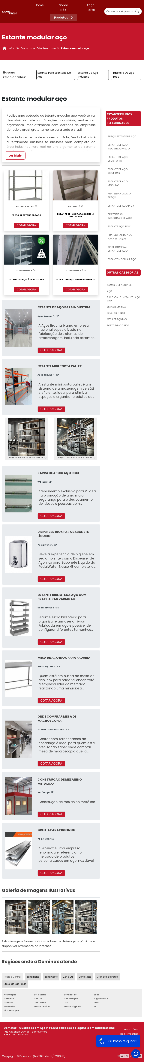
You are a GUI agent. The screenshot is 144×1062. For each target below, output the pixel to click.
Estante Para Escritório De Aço (54, 75)
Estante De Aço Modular (118, 183)
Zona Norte (33, 976)
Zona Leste (85, 976)
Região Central (12, 976)
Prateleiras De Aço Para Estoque (120, 236)
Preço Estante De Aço (122, 136)
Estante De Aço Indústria (88, 75)
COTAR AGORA (26, 225)
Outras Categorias (122, 272)
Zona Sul (68, 976)
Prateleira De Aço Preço (123, 75)
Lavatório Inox (116, 313)
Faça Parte (91, 7)
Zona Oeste (51, 976)
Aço (109, 291)
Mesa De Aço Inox (117, 319)
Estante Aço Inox (119, 226)
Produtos (64, 17)
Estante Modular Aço (122, 259)
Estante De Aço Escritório (118, 159)
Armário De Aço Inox (119, 284)
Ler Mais (15, 155)
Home (39, 5)
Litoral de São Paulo (15, 984)
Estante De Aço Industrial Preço (119, 146)
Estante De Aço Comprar (118, 171)
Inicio (127, 1029)
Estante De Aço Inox (121, 206)
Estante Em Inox (116, 306)
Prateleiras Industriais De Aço (120, 216)
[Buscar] (137, 11)
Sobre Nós (63, 7)
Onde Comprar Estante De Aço (118, 249)
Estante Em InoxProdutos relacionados (119, 118)
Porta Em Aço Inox (118, 325)
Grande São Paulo (107, 976)
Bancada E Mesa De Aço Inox (123, 299)
